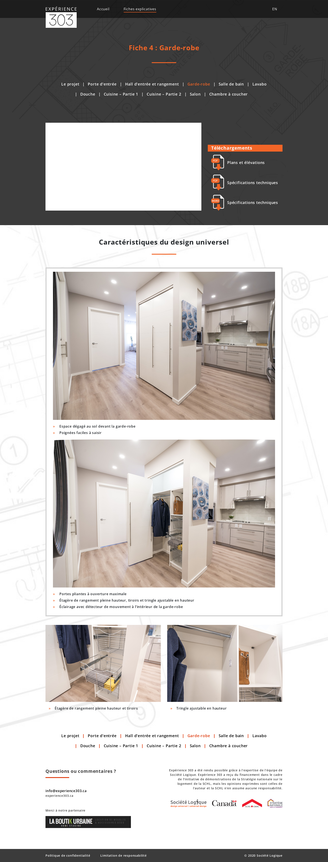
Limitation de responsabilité (123, 855)
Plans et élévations (238, 163)
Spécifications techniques (244, 182)
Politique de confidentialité (67, 855)
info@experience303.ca (66, 790)
